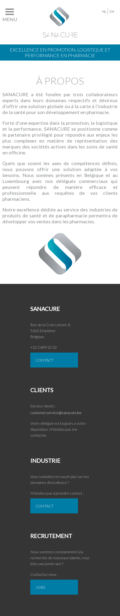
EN (112, 12)
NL (104, 12)
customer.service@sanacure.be (56, 412)
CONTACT (44, 360)
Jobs (40, 587)
